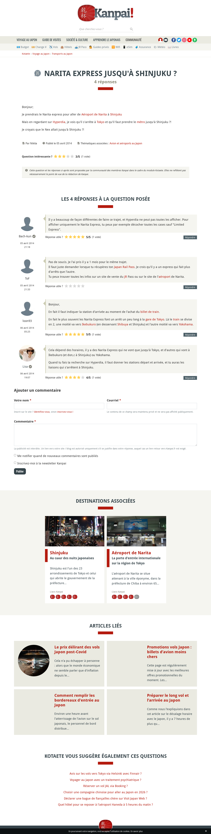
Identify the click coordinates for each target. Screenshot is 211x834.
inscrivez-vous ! (65, 411)
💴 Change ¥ (38, 47)
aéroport (164, 277)
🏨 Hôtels (66, 47)
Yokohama (186, 324)
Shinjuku (116, 114)
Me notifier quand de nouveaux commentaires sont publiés (57, 456)
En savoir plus (137, 831)
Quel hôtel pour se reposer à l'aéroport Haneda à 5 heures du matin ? (105, 804)
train (176, 319)
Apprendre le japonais (106, 40)
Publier (20, 471)
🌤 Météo (159, 47)
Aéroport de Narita (94, 114)
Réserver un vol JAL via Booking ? (105, 786)
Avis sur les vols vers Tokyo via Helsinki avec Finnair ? (106, 773)
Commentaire (25, 421)
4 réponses (105, 81)
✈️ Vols (53, 47)
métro (141, 122)
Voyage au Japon (27, 40)
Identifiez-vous (42, 411)
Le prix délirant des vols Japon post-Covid (77, 649)
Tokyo (100, 122)
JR (125, 277)
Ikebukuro (89, 324)
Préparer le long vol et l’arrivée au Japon (168, 698)
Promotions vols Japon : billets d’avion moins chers (169, 652)
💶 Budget (23, 47)
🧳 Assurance (143, 47)
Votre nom (22, 400)
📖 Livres (173, 47)
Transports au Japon (62, 53)
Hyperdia (59, 122)
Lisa (25, 366)
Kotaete (26, 53)
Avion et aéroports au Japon (126, 143)
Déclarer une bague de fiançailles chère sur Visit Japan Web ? (105, 798)
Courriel (114, 400)
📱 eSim (127, 47)
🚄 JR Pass (81, 47)
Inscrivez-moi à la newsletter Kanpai (41, 463)
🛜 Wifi (116, 47)
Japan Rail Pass (124, 267)
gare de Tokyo (155, 319)
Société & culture (77, 40)
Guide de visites (51, 40)
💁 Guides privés (99, 47)
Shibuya (122, 324)
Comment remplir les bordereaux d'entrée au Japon (76, 700)
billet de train (149, 312)
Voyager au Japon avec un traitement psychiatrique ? (105, 780)
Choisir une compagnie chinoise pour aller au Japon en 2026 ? (105, 792)
